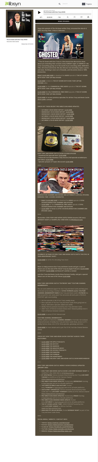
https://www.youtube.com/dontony (61, 429)
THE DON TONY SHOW (13, 41)
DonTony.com (47, 383)
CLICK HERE (41, 81)
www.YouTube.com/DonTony (51, 408)
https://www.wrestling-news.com (60, 431)
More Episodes (63, 21)
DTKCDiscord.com (68, 373)
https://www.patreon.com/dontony (53, 379)
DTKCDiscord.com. (76, 220)
